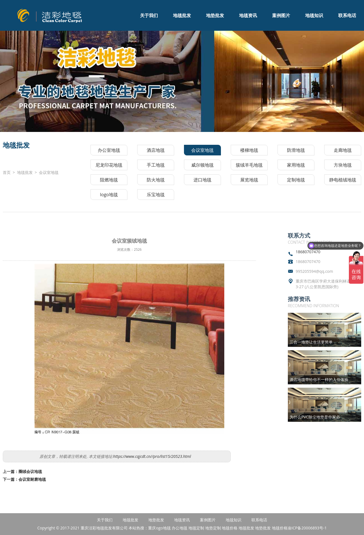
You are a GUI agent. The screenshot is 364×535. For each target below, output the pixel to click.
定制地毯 (296, 180)
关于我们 (149, 15)
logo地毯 (109, 194)
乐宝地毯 (156, 194)
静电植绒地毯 (342, 180)
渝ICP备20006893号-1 (307, 528)
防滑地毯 (296, 150)
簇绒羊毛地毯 (249, 165)
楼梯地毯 (249, 150)
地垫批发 (215, 15)
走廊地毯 (343, 150)
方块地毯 (343, 165)
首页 (7, 172)
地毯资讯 (248, 15)
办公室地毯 (109, 150)
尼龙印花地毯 (108, 165)
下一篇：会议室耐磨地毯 (24, 479)
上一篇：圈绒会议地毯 (22, 471)
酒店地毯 (156, 150)
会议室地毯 (49, 172)
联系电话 (347, 15)
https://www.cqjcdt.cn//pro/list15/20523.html (152, 456)
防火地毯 (156, 180)
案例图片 (281, 15)
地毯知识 (314, 15)
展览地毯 (249, 180)
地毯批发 (182, 15)
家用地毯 (296, 165)
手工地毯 (156, 165)
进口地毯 (202, 180)
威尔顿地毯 (202, 165)
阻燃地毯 (109, 180)
